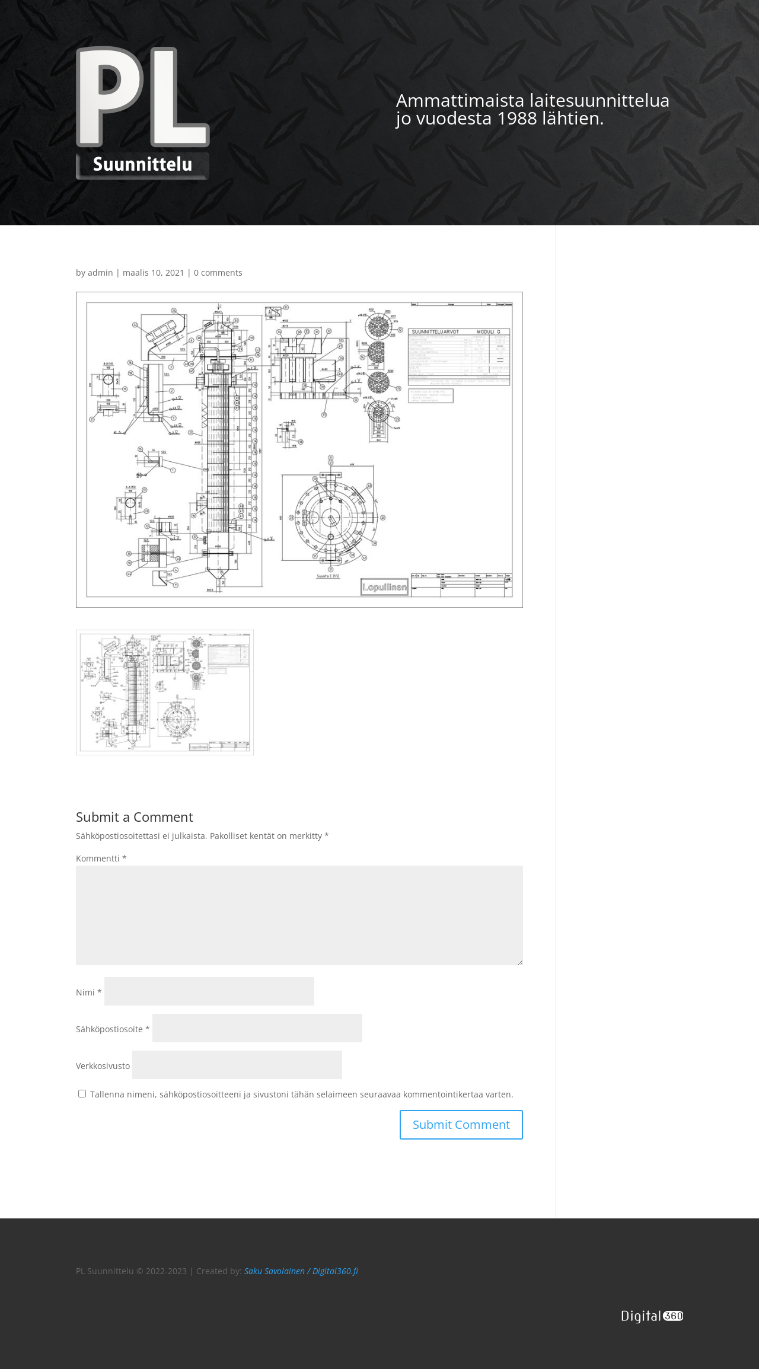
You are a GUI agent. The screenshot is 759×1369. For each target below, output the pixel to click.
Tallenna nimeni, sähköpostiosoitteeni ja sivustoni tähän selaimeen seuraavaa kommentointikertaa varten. (302, 1094)
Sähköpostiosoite (113, 1029)
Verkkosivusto (103, 1065)
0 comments (218, 272)
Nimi (89, 992)
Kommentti (101, 858)
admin (100, 272)
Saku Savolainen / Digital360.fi (301, 1271)
